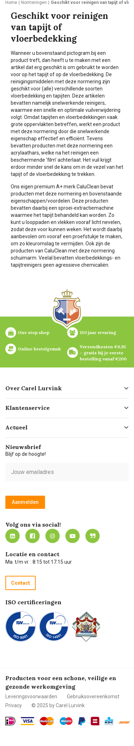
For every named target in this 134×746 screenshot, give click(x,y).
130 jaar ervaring (98, 332)
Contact (20, 583)
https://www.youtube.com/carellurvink (72, 536)
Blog (92, 536)
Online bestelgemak (39, 348)
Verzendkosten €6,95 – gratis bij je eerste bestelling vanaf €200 (103, 352)
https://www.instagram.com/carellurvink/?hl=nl (52, 536)
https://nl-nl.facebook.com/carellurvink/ (32, 536)
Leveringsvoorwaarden (31, 696)
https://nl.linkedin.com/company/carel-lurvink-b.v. (12, 536)
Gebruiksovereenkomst (93, 696)
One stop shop (33, 332)
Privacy (13, 705)
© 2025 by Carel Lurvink (58, 705)
